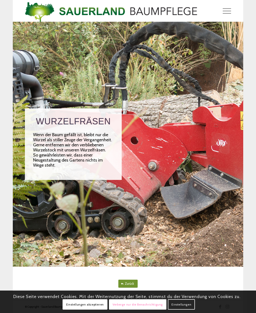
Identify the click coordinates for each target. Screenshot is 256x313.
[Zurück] (128, 284)
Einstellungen (181, 304)
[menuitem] (225, 11)
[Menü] (225, 11)
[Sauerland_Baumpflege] (111, 11)
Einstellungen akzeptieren (85, 304)
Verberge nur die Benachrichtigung (138, 304)
